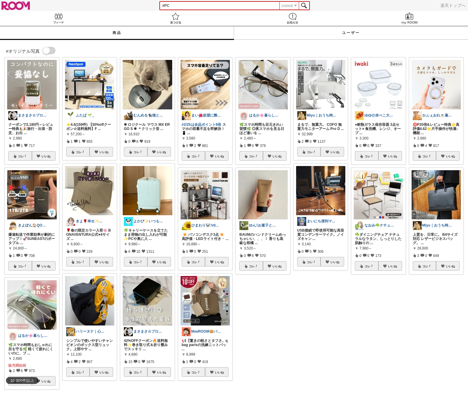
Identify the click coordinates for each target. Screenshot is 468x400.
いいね (45, 156)
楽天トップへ (453, 5)
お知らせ (292, 18)
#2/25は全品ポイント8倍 (201, 125)
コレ (22, 156)
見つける (175, 18)
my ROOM (409, 18)
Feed (58, 18)
